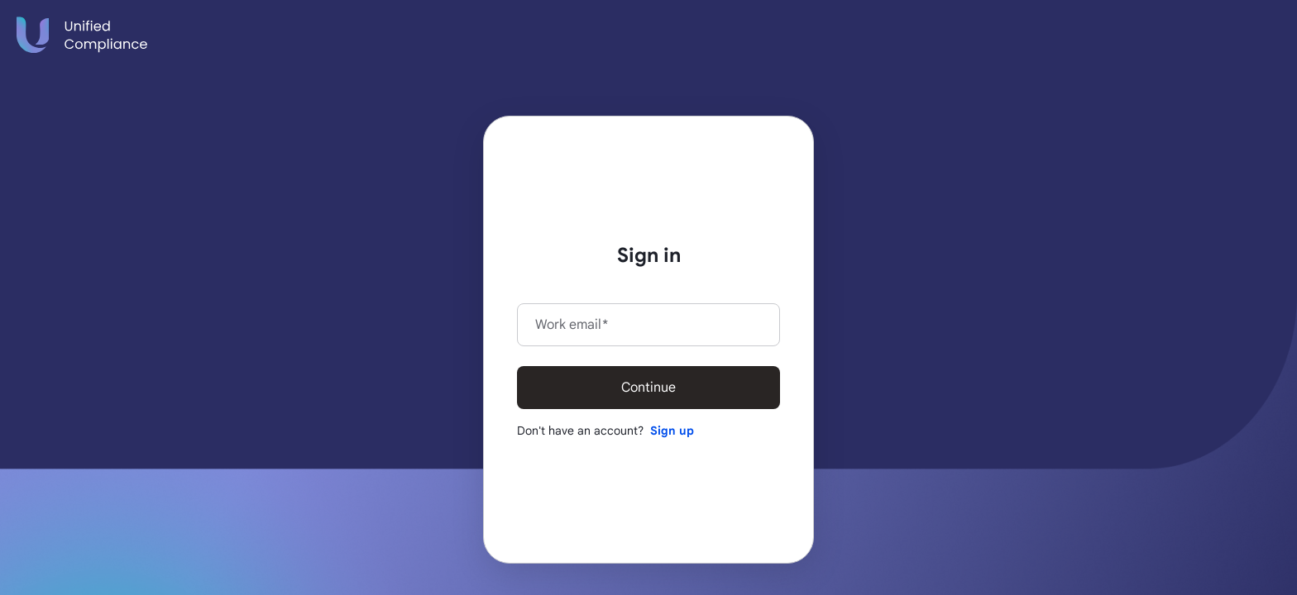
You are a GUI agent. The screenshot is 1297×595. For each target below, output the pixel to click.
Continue (648, 387)
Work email (571, 324)
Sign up (672, 430)
